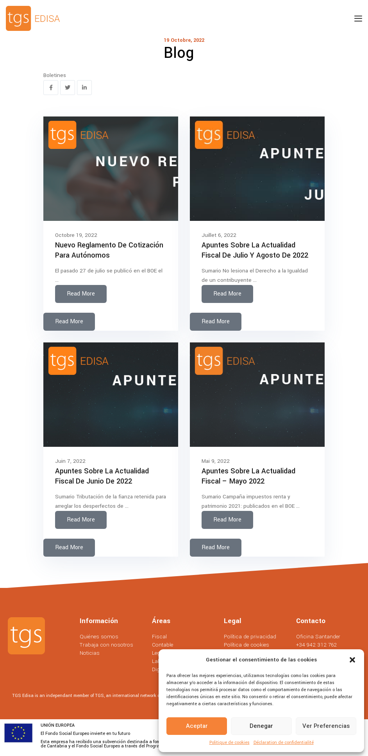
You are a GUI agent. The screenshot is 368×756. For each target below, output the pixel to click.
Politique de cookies (229, 742)
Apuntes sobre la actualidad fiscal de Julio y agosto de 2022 (255, 250)
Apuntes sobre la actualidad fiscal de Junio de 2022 (102, 476)
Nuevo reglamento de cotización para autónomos (109, 250)
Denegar (261, 726)
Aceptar (197, 726)
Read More (81, 294)
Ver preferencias (326, 726)
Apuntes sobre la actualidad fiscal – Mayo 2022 (248, 476)
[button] (352, 660)
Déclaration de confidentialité (284, 742)
